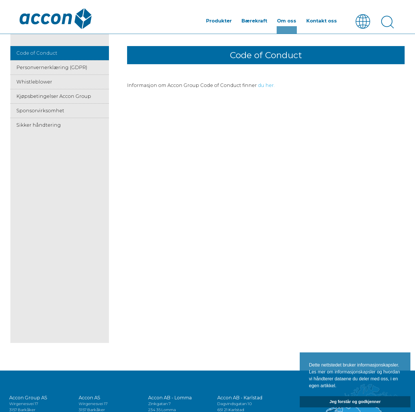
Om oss (289, 21)
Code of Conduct (36, 53)
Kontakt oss (322, 21)
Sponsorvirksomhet (40, 111)
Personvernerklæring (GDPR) (51, 68)
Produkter (223, 21)
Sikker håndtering (38, 125)
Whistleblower (34, 82)
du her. (266, 86)
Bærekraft (258, 21)
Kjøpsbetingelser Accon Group (53, 97)
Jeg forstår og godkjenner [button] (355, 401)
